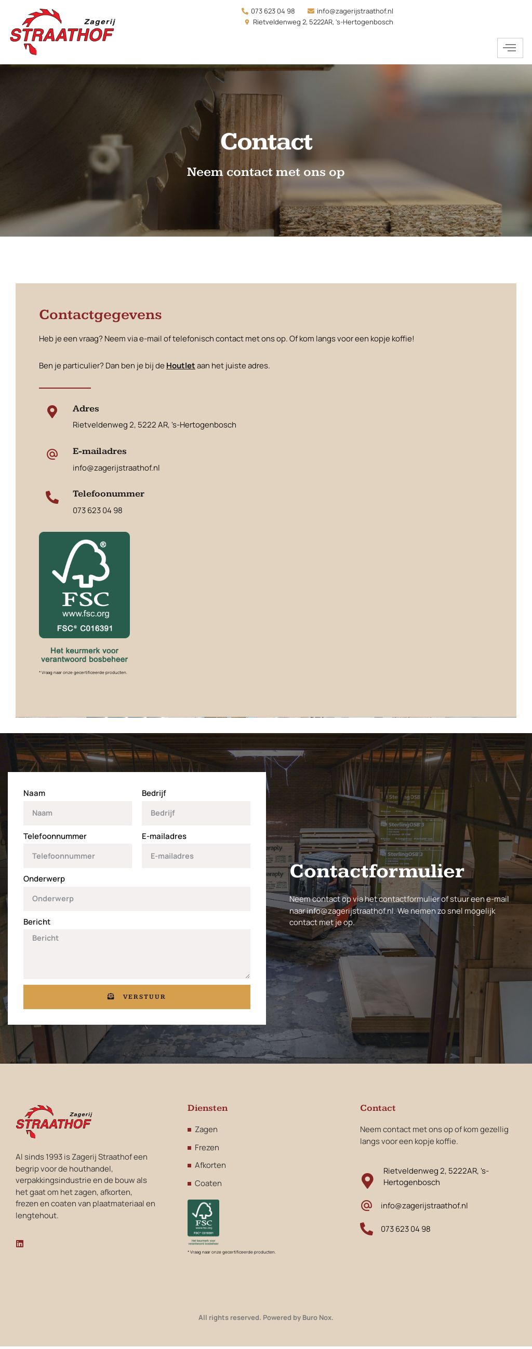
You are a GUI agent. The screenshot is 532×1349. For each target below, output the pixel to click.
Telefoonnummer (55, 837)
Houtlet (180, 367)
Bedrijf (154, 794)
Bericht (36, 923)
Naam (34, 794)
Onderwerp (44, 880)
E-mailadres (164, 837)
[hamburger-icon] (510, 48)
